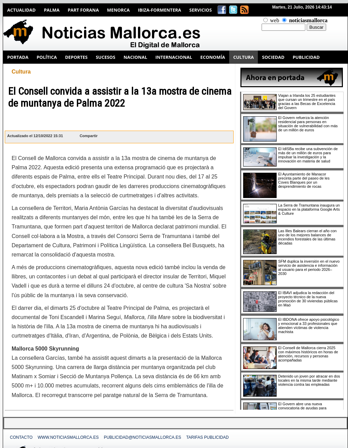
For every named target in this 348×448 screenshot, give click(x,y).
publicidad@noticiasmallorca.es (142, 437)
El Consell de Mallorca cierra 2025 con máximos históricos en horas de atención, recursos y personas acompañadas (308, 354)
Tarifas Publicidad (207, 437)
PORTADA (17, 57)
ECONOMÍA (212, 57)
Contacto (21, 437)
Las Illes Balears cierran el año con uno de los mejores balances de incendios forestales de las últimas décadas (307, 237)
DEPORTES (76, 57)
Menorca (118, 10)
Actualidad (21, 10)
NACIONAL (135, 57)
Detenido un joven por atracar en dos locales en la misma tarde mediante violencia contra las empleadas (309, 380)
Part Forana (83, 10)
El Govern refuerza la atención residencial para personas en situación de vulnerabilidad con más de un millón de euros (308, 124)
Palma (51, 10)
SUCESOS (105, 57)
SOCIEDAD (273, 57)
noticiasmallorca (308, 20)
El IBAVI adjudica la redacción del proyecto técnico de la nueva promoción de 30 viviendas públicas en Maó (308, 299)
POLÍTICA (47, 57)
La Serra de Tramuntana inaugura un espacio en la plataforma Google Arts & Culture (309, 209)
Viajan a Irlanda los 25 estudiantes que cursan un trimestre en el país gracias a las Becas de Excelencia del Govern (307, 101)
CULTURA (243, 57)
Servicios (200, 10)
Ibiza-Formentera (159, 10)
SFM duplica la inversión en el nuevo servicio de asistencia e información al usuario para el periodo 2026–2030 (309, 267)
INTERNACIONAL (173, 57)
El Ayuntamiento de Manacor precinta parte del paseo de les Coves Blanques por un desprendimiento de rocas (304, 180)
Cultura (21, 72)
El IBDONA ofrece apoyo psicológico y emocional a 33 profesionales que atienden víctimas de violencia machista (308, 325)
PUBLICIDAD (306, 57)
